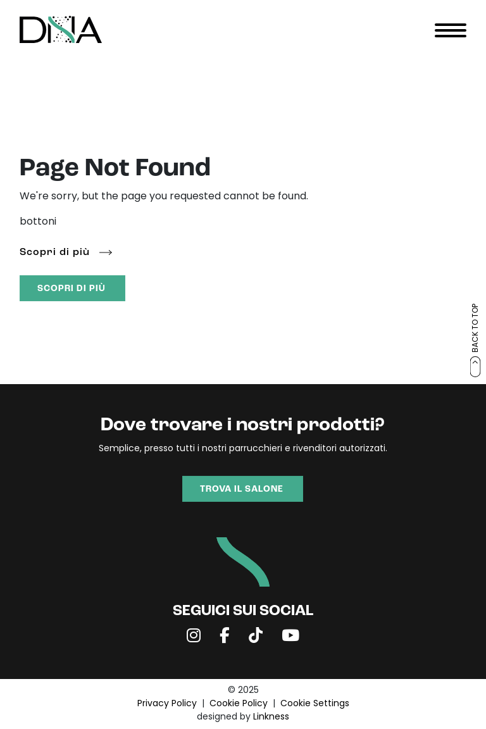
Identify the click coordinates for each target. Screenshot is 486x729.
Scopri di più (55, 252)
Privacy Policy (167, 704)
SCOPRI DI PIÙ (71, 289)
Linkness (271, 717)
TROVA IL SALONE (242, 489)
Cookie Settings (314, 704)
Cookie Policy (238, 704)
